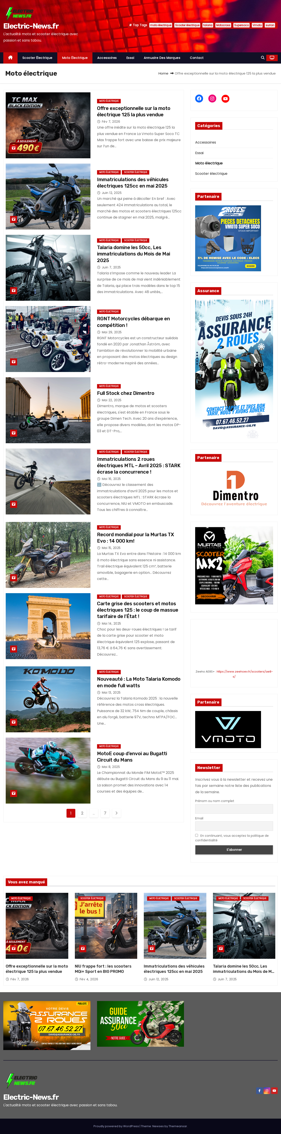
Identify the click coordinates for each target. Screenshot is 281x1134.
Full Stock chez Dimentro (125, 393)
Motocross (223, 25)
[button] (263, 57)
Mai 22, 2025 (112, 400)
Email (199, 818)
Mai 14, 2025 (111, 623)
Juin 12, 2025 (112, 193)
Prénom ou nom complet (214, 801)
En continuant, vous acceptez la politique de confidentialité (232, 837)
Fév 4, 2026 (89, 979)
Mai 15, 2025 (111, 548)
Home (163, 73)
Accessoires (107, 58)
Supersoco (241, 25)
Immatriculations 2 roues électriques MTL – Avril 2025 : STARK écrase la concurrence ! (138, 465)
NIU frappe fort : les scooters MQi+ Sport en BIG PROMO (103, 969)
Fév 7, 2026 (111, 121)
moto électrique (160, 25)
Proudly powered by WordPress (117, 1126)
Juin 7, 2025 (111, 267)
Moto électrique (75, 58)
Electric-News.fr (31, 26)
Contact (197, 58)
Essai (130, 58)
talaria (207, 25)
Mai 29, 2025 (112, 332)
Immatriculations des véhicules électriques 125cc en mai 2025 (174, 969)
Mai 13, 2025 (111, 692)
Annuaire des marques (162, 58)
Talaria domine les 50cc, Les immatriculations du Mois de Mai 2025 (133, 253)
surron (270, 25)
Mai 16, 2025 (111, 479)
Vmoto (257, 25)
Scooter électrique (187, 25)
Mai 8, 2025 (111, 767)
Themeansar (178, 1126)
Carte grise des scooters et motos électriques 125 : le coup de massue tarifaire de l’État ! (137, 610)
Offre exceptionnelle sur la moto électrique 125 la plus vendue (37, 969)
